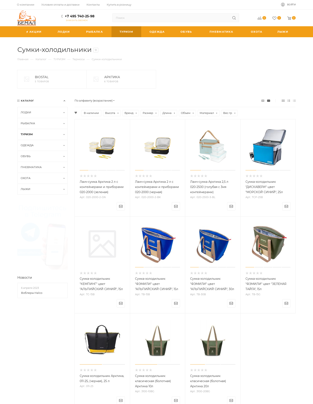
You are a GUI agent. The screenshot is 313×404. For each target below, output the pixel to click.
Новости (24, 210)
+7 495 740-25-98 (80, 16)
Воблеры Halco (31, 225)
